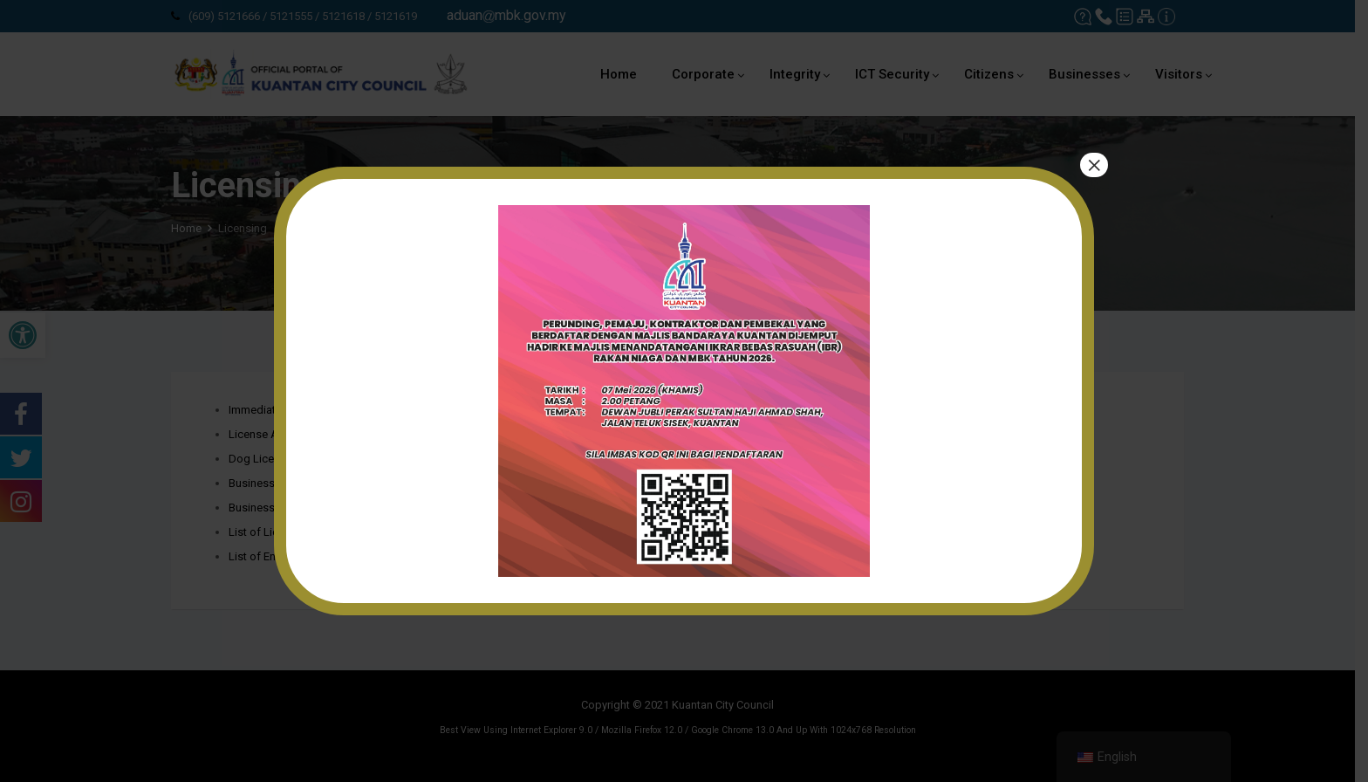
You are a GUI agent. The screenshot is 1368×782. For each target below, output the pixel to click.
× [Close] (1094, 165)
